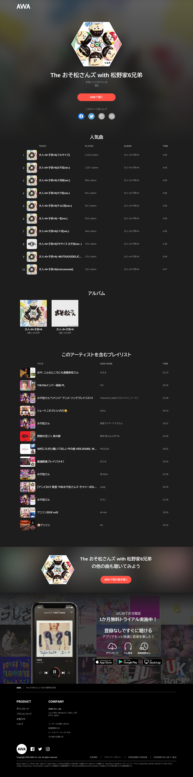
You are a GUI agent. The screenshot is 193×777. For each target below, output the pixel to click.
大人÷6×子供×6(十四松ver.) (54, 180)
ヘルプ (20, 724)
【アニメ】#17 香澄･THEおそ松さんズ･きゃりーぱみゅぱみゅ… (72, 487)
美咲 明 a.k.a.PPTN (109, 436)
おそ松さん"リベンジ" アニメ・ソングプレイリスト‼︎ (65, 398)
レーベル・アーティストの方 (59, 732)
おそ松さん (43, 423)
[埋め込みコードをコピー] (112, 116)
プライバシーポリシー (113, 757)
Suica (103, 410)
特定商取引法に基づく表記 (165, 757)
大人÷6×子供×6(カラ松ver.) (54, 193)
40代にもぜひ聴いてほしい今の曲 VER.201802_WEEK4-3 (70, 449)
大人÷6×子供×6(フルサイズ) (54, 155)
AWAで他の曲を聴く (116, 579)
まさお (103, 461)
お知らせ (21, 719)
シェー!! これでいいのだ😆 (52, 410)
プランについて (24, 714)
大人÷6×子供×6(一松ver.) (53, 218)
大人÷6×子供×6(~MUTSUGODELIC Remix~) (64, 256)
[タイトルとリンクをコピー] (101, 116)
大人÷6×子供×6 (131, 155)
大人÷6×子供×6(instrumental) (56, 269)
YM (101, 385)
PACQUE (104, 449)
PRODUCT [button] (24, 701)
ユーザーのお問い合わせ (58, 724)
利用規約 (94, 757)
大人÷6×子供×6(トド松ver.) (54, 231)
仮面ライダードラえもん (111, 423)
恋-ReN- (104, 474)
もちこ (103, 499)
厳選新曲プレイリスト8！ (51, 461)
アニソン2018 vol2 (47, 512)
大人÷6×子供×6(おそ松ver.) (54, 167)
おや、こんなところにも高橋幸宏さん (58, 372)
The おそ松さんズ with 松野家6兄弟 (41, 688)
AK (101, 525)
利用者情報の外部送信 (137, 757)
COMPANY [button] (56, 701)
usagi (102, 487)
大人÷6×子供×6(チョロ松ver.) (55, 205)
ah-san (103, 512)
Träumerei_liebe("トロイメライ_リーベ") (119, 398)
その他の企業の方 (56, 737)
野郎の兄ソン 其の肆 (49, 436)
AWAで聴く (96, 97)
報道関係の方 (54, 728)
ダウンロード (23, 709)
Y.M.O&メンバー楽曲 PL (51, 385)
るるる (103, 372)
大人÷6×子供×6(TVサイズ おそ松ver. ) (60, 244)
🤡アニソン (43, 525)
